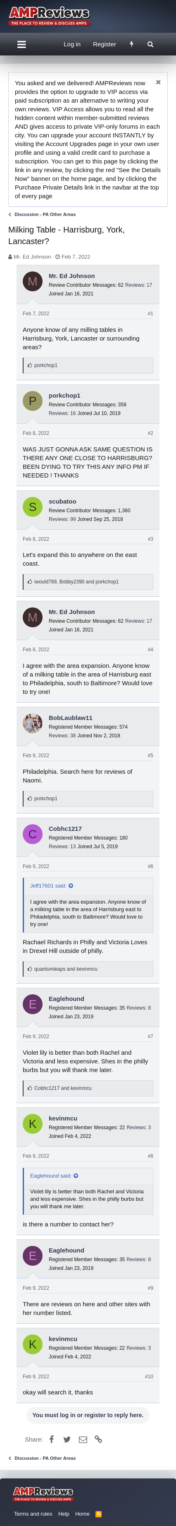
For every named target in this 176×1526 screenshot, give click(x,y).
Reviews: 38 (62, 736)
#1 (150, 314)
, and (76, 582)
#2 (150, 433)
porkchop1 (65, 395)
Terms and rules (33, 1514)
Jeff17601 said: (48, 886)
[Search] (150, 44)
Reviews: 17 (138, 285)
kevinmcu (63, 1118)
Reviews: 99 (62, 519)
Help (63, 1514)
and (66, 969)
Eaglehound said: (50, 1176)
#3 (150, 539)
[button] (21, 44)
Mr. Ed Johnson (32, 257)
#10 (149, 1377)
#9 (150, 1288)
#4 (150, 650)
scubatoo (62, 501)
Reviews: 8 (138, 1008)
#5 (150, 755)
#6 (150, 866)
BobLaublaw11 (71, 717)
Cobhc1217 (65, 828)
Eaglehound (66, 998)
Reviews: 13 (62, 846)
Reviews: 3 (138, 1127)
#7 (150, 1036)
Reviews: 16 (62, 413)
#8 (150, 1156)
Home (82, 1514)
